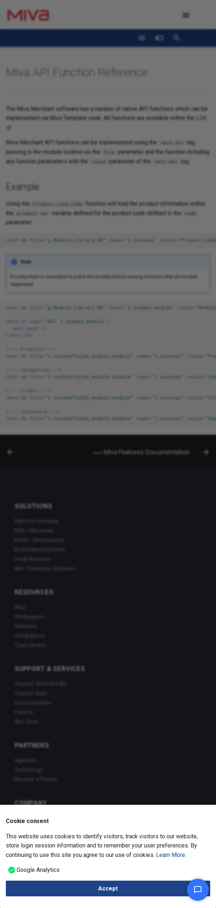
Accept (108, 888)
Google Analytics (38, 869)
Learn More (170, 854)
